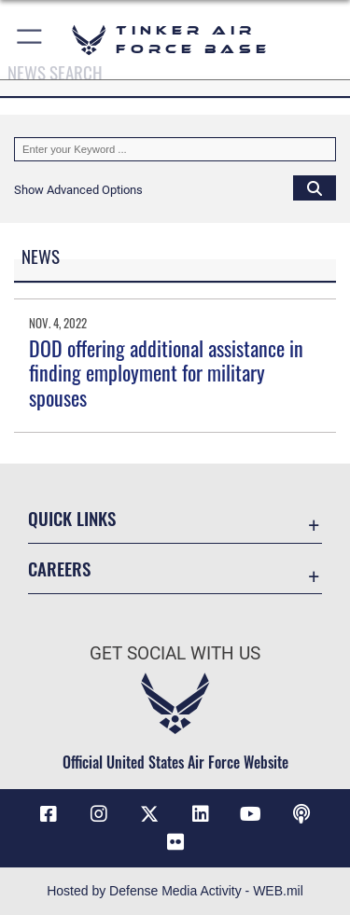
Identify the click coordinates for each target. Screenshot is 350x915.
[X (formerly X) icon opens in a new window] (149, 814)
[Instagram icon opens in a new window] (99, 814)
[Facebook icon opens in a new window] (49, 814)
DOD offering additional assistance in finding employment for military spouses (166, 372)
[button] (30, 39)
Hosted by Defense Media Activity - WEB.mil (175, 890)
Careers (59, 568)
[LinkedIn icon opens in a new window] (201, 814)
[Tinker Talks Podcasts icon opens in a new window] (301, 814)
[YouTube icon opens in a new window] (251, 814)
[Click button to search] (314, 187)
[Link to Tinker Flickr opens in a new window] (175, 842)
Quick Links (72, 518)
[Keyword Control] (175, 149)
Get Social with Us (175, 653)
